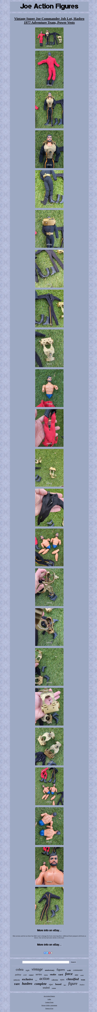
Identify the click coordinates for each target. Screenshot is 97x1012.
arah (25, 975)
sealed (46, 987)
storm (46, 975)
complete (40, 984)
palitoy (18, 974)
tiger (65, 985)
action (44, 978)
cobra (19, 969)
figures (61, 969)
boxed (58, 984)
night (27, 970)
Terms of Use (49, 1008)
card (60, 974)
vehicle (17, 980)
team (83, 980)
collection (55, 980)
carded (81, 975)
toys (36, 980)
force (68, 974)
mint (76, 975)
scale (69, 970)
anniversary (49, 970)
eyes (62, 979)
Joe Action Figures (49, 996)
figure (72, 983)
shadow (82, 985)
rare (17, 984)
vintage (37, 969)
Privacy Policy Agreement (49, 1005)
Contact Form (49, 1002)
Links (49, 999)
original (31, 975)
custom (54, 988)
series (39, 974)
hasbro (27, 983)
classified (73, 979)
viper (51, 984)
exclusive (27, 979)
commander (78, 970)
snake (53, 974)
